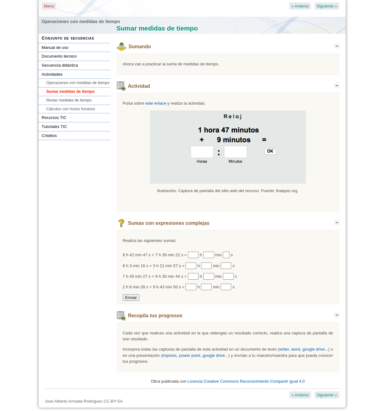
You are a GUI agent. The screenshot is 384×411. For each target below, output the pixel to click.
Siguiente (327, 6)
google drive (313, 349)
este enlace (155, 103)
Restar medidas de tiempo (69, 100)
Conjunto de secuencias (68, 37)
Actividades (52, 74)
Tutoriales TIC (54, 126)
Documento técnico (59, 56)
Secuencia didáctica (60, 65)
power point (189, 355)
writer (284, 349)
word (295, 349)
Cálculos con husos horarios (70, 109)
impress (169, 355)
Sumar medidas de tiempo (70, 91)
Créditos (49, 135)
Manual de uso (55, 47)
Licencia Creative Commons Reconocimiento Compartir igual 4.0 (246, 381)
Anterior (300, 6)
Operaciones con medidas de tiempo (78, 83)
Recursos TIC (54, 117)
